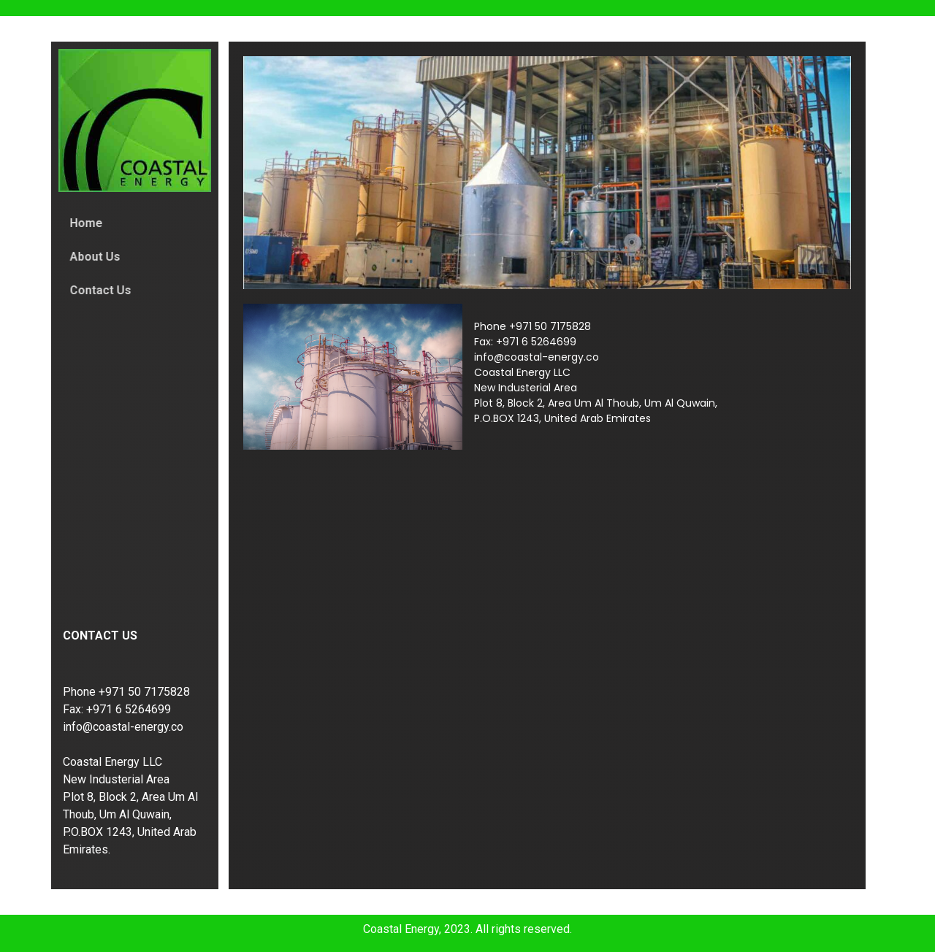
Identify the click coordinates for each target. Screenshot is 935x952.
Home (91, 223)
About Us (100, 257)
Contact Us (105, 290)
